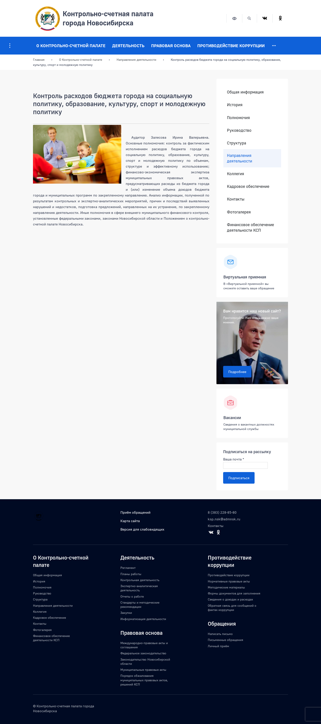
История (235, 104)
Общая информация (245, 92)
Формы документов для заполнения (234, 593)
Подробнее (237, 371)
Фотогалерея (239, 212)
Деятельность (128, 45)
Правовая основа (171, 45)
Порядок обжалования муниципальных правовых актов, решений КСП (144, 680)
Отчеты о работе (132, 596)
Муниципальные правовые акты (143, 669)
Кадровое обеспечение (248, 186)
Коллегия (235, 173)
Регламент (128, 568)
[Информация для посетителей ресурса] (10, 46)
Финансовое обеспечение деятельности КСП (250, 227)
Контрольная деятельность (139, 580)
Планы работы (130, 574)
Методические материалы (226, 587)
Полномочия (238, 117)
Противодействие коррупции (231, 45)
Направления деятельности (239, 158)
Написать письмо (220, 634)
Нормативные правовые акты (229, 581)
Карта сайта (130, 521)
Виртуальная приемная (244, 276)
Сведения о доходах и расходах (230, 599)
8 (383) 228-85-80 (222, 512)
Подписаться (238, 478)
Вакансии (232, 417)
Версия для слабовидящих (142, 529)
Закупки (126, 612)
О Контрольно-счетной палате (70, 45)
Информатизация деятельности (143, 619)
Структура (236, 143)
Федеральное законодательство (143, 653)
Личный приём (218, 646)
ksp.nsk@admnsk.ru (224, 519)
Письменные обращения (225, 640)
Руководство (239, 130)
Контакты (235, 199)
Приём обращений (135, 512)
